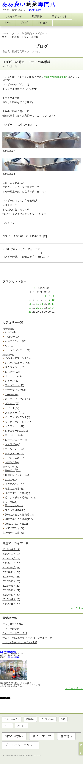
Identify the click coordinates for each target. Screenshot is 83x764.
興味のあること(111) (16, 523)
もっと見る (77, 608)
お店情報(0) (8, 328)
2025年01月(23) (11, 604)
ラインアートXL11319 (14, 633)
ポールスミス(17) (14, 449)
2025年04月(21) (11, 590)
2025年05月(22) (11, 585)
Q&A (7, 22)
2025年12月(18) (11, 554)
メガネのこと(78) (14, 484)
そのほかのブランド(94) (18, 358)
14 (41, 304)
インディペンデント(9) (17, 417)
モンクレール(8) (14, 435)
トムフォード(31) (14, 426)
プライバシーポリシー (20, 745)
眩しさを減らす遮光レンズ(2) (21, 497)
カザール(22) (12, 408)
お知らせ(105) (12, 336)
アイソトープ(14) (14, 412)
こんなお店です (13, 16)
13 (37, 304)
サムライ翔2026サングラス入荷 (19, 642)
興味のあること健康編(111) (20, 514)
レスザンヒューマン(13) (18, 362)
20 (37, 307)
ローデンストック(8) (16, 439)
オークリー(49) (13, 376)
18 (30, 307)
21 (41, 307)
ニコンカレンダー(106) (17, 350)
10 (53, 300)
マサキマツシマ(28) (15, 390)
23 (49, 307)
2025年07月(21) (11, 576)
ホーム (5, 33)
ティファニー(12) (14, 453)
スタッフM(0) (9, 502)
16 (49, 304)
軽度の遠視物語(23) (15, 488)
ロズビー (39, 33)
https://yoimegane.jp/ (55, 77)
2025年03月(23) (11, 595)
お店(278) (10, 332)
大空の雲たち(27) (14, 528)
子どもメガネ (59, 16)
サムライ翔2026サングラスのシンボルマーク (27, 638)
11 (30, 304)
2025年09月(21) (11, 567)
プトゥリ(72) (12, 403)
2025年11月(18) (11, 558)
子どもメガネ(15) (14, 458)
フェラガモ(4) (12, 444)
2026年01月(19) (11, 549)
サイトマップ (41, 736)
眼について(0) (10, 467)
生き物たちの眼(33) (13, 532)
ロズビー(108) (12, 371)
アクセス (42, 22)
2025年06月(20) (11, 581)
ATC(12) (9, 345)
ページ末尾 (81, 752)
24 (53, 307)
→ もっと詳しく (74, 688)
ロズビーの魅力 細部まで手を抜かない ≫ (26, 256)
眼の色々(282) (12, 470)
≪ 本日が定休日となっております (21, 249)
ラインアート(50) (14, 385)
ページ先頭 (81, 745)
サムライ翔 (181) (15, 367)
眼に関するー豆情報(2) (17, 493)
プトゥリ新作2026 (12, 624)
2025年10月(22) (11, 563)
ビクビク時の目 (11, 629)
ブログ (24, 22)
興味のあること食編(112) (19, 519)
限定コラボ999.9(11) (16, 430)
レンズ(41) (11, 479)
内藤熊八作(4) (12, 462)
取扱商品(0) (8, 354)
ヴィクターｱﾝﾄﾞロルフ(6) (18, 421)
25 (30, 311)
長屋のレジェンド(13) (17, 475)
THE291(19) (11, 394)
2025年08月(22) (11, 572)
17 (53, 304)
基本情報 (66, 736)
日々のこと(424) (14, 505)
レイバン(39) (12, 380)
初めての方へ (14, 736)
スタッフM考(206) (15, 510)
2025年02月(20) (11, 599)
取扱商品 (37, 16)
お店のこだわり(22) (15, 341)
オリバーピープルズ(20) (18, 399)
